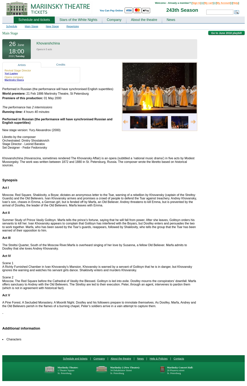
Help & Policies (159, 358)
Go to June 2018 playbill (226, 33)
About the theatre (144, 20)
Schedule (11, 26)
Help (235, 3)
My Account (223, 3)
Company (114, 20)
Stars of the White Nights (78, 20)
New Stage (52, 26)
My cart (208, 3)
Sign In (196, 3)
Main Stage (31, 26)
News (171, 20)
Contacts (178, 358)
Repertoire (72, 26)
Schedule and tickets (34, 20)
